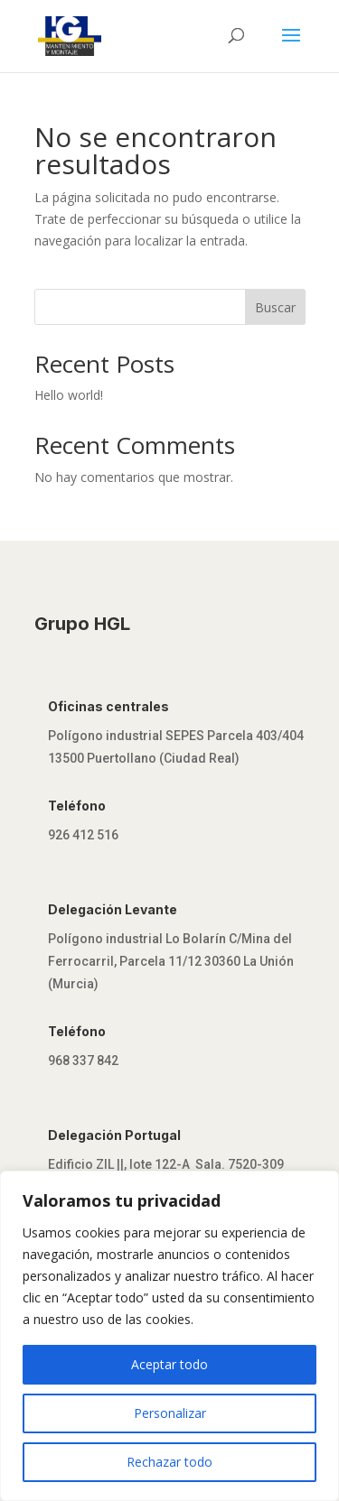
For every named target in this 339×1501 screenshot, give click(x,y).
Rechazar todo (169, 1461)
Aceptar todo (169, 1364)
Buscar (275, 307)
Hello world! (68, 394)
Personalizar (170, 1413)
